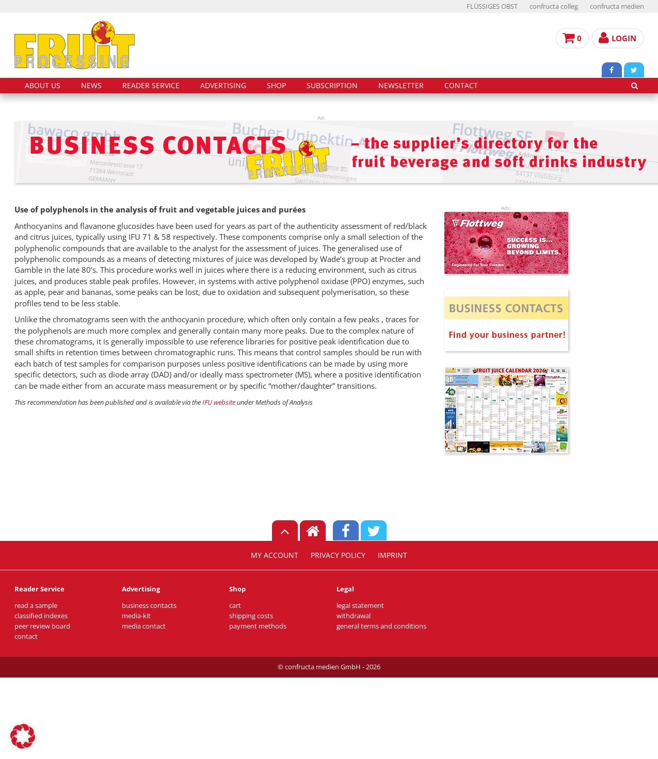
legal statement (360, 605)
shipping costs (251, 616)
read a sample (35, 605)
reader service (151, 85)
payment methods (257, 626)
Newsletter (401, 85)
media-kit (136, 616)
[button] (22, 736)
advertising (223, 85)
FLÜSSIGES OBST (492, 6)
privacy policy (338, 555)
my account (274, 555)
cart (235, 605)
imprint (392, 555)
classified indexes (41, 616)
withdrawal (353, 616)
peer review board (42, 626)
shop (276, 85)
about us (42, 85)
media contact (144, 626)
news (91, 85)
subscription (332, 85)
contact (461, 85)
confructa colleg (553, 6)
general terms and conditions (381, 626)
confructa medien (617, 6)
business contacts (149, 605)
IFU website (218, 402)
